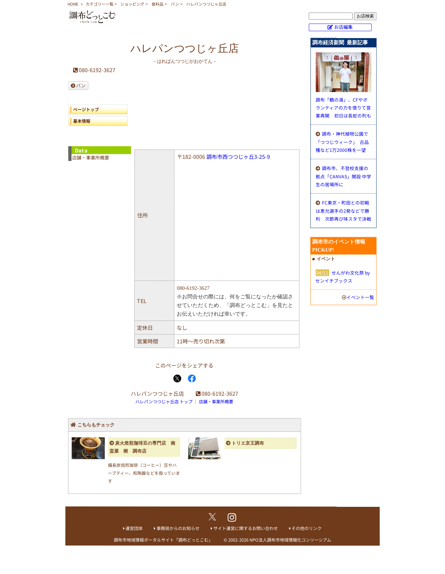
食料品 (157, 4)
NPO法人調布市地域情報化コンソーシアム (290, 540)
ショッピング (132, 4)
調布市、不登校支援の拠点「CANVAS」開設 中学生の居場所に (343, 176)
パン (175, 4)
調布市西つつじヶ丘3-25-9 (238, 156)
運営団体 (134, 528)
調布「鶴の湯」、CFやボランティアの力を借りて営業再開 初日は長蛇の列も (343, 107)
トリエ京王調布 (248, 443)
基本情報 (81, 121)
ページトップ (86, 109)
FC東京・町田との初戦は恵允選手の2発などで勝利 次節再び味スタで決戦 (343, 210)
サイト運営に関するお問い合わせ (245, 528)
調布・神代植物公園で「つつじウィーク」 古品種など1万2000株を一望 (342, 141)
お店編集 (343, 26)
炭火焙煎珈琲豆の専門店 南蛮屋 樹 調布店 (142, 447)
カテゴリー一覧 (99, 4)
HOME (72, 4)
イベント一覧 (360, 297)
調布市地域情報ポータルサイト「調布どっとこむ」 (163, 540)
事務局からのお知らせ (178, 528)
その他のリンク (306, 528)
